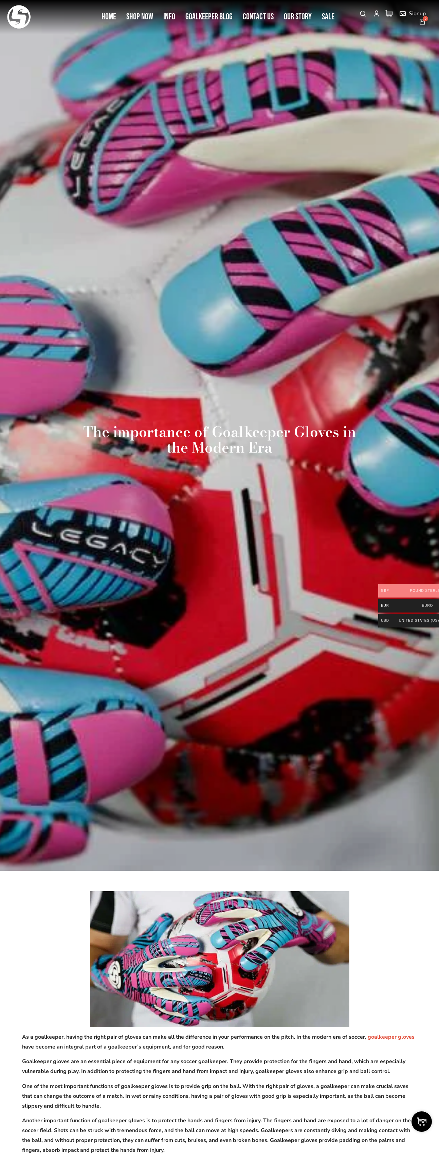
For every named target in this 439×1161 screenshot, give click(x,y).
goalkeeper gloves (391, 1037)
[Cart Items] (390, 13)
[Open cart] (422, 21)
